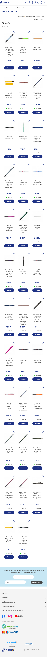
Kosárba (9, 67)
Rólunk (4, 593)
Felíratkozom (36, 582)
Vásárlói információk (9, 602)
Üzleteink (5, 598)
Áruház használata (8, 606)
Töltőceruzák (20, 7)
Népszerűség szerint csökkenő (34, 16)
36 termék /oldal (38, 19)
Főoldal (5, 7)
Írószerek (12, 7)
